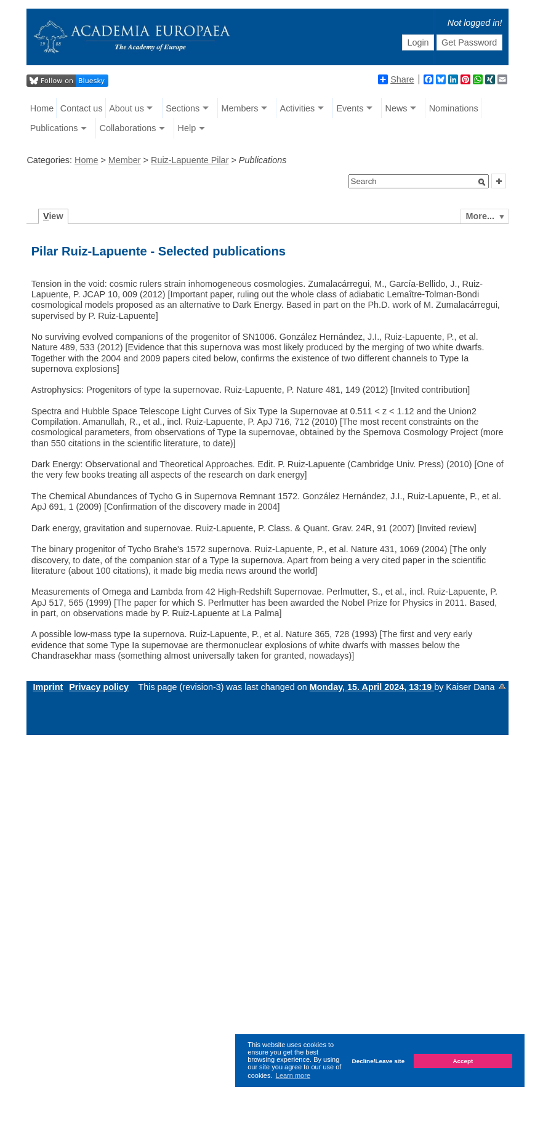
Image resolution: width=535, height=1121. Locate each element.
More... (480, 216)
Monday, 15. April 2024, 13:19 (372, 687)
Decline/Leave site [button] (378, 1061)
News (396, 108)
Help (187, 128)
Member (124, 160)
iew (53, 216)
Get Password (469, 42)
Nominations (453, 108)
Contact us (81, 108)
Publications (54, 128)
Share (396, 79)
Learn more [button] (293, 1075)
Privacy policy (99, 687)
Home (42, 108)
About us (126, 108)
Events (349, 108)
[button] (482, 182)
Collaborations (127, 128)
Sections (182, 108)
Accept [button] (463, 1061)
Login (417, 42)
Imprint (48, 687)
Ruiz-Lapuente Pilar (189, 160)
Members (239, 108)
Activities (297, 108)
